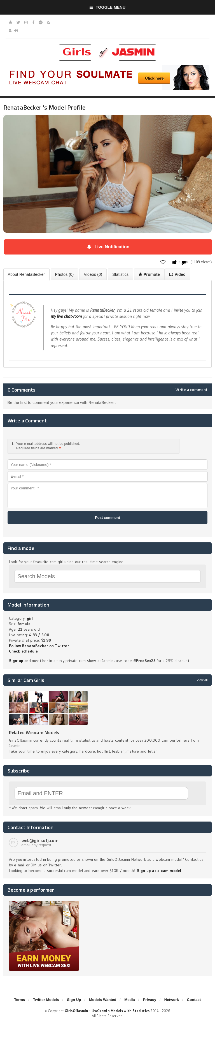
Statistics (120, 274)
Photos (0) (64, 274)
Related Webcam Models (34, 732)
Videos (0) (93, 274)
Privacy (149, 1000)
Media (129, 1000)
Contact (194, 1000)
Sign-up (16, 660)
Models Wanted (102, 1000)
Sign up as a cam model (159, 870)
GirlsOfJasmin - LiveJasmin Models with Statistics (107, 1011)
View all (202, 680)
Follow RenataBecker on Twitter (39, 645)
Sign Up (74, 1000)
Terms (19, 1000)
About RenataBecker (26, 274)
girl (30, 618)
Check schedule (23, 651)
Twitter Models (46, 1000)
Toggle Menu (108, 7)
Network (171, 1000)
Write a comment (191, 390)
